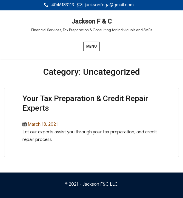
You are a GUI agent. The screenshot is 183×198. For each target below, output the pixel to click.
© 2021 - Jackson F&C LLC (91, 184)
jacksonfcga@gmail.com (109, 5)
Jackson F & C (92, 21)
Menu (91, 46)
